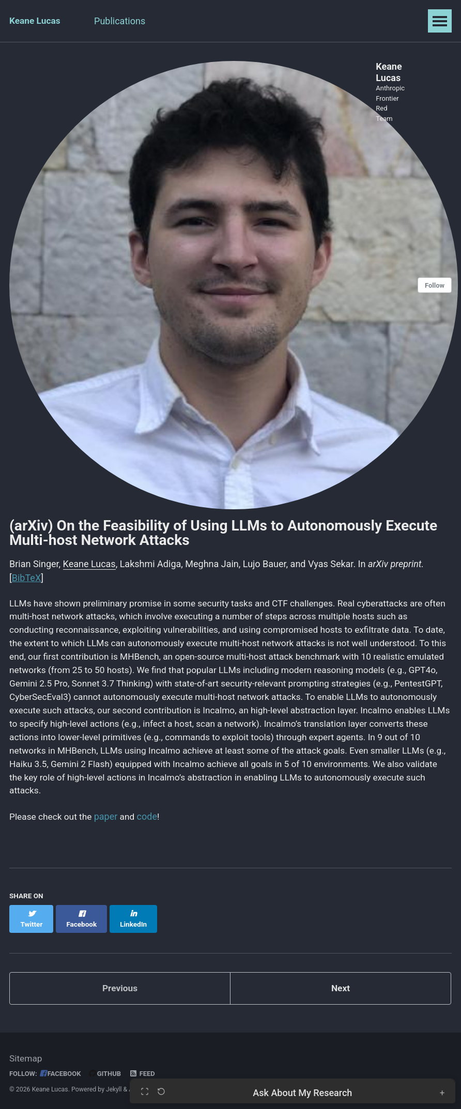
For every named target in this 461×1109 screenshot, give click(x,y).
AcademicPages (152, 1085)
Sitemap (26, 1054)
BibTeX (26, 574)
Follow (434, 283)
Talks (180, 20)
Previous (120, 984)
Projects (257, 20)
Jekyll (114, 1085)
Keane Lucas (36, 20)
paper (109, 822)
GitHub (108, 1069)
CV (216, 20)
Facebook (62, 1069)
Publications (125, 20)
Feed (145, 1069)
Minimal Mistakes (229, 1085)
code (151, 822)
